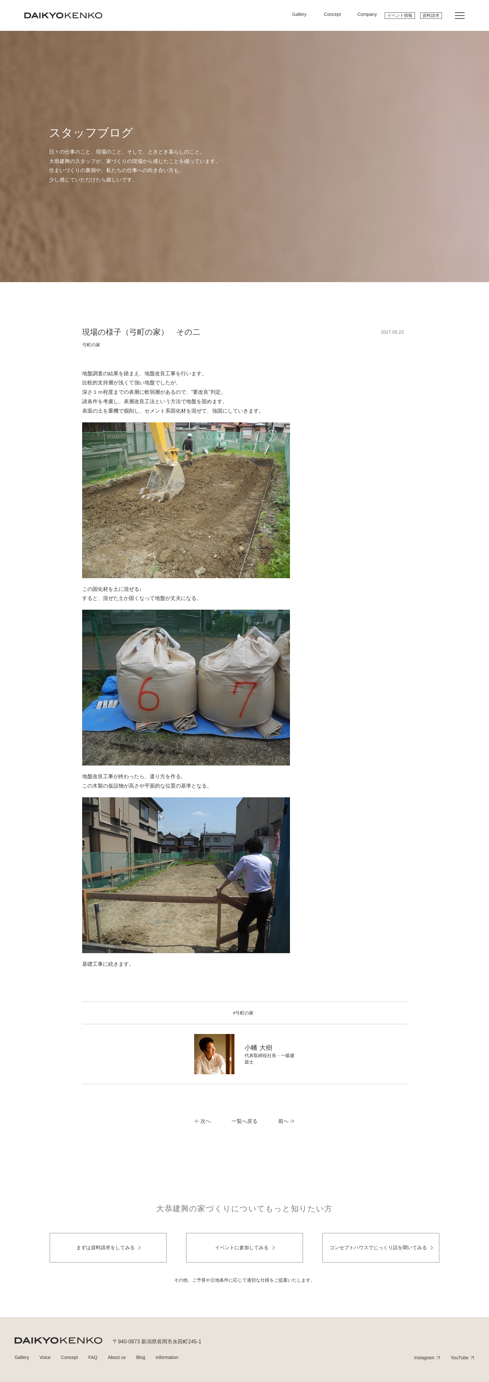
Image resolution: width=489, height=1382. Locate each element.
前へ (283, 1121)
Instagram (424, 1357)
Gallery (22, 1357)
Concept (69, 1357)
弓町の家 (91, 344)
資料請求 (430, 15)
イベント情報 (399, 15)
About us (117, 1357)
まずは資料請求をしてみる (105, 1247)
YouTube (460, 1357)
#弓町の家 (243, 1012)
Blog (140, 1357)
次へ (205, 1121)
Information (167, 1357)
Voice (45, 1357)
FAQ (92, 1357)
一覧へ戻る (244, 1121)
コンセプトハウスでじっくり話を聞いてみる (378, 1247)
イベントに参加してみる (242, 1247)
